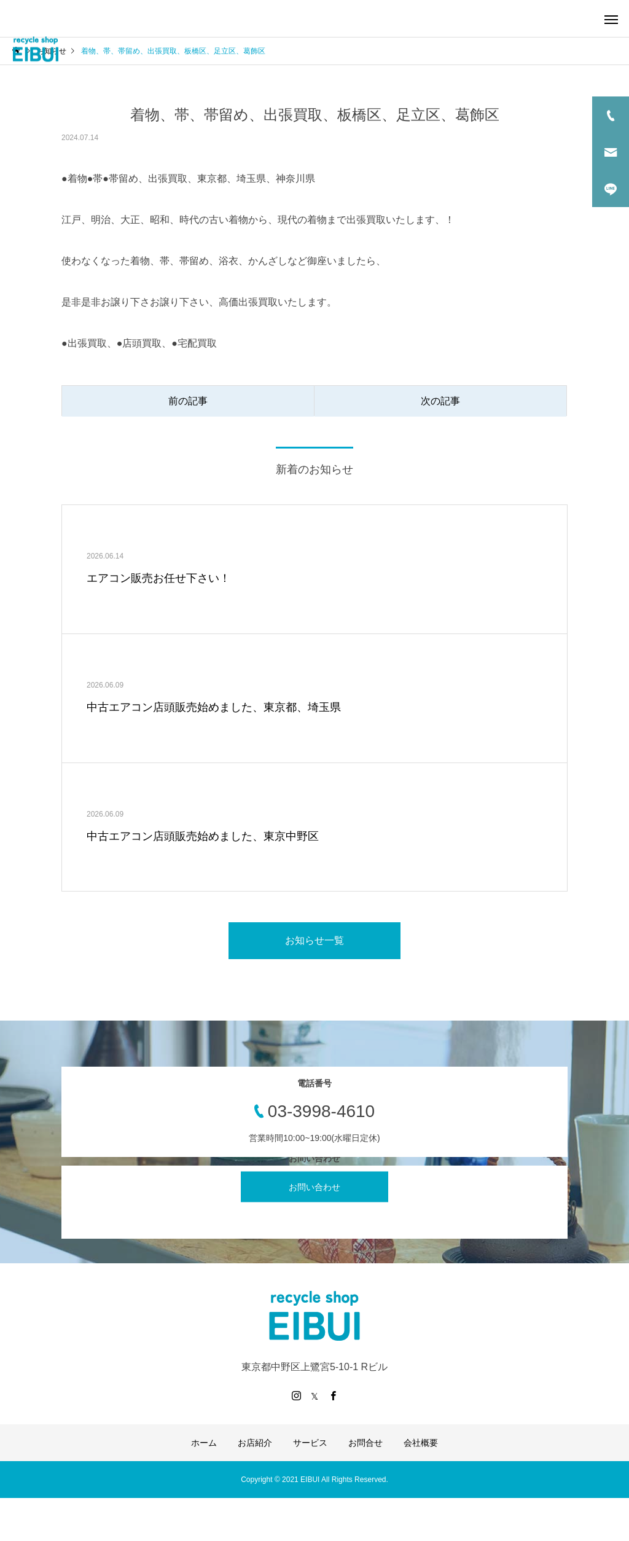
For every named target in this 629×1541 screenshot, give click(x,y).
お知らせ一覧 (314, 940)
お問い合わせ (314, 1187)
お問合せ (365, 1443)
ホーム (204, 1443)
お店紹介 (255, 1443)
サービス (310, 1443)
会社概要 (421, 1443)
